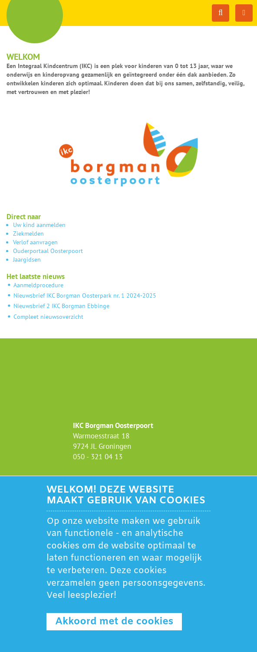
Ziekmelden (28, 233)
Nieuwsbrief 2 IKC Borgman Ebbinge (61, 306)
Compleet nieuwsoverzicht (47, 317)
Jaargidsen (27, 259)
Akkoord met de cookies (114, 621)
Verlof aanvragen (35, 242)
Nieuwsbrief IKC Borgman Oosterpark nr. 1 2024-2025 (84, 295)
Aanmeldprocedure (38, 285)
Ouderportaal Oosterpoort (48, 251)
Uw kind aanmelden (39, 225)
